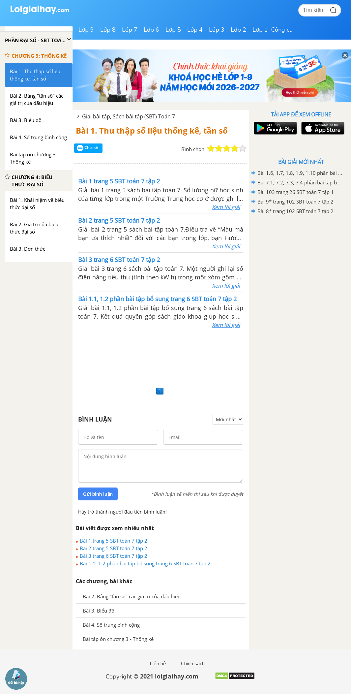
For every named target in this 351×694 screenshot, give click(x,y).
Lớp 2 (238, 30)
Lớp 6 (151, 30)
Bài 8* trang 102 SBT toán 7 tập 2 (295, 211)
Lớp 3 (216, 30)
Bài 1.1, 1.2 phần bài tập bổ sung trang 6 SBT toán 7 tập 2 (145, 563)
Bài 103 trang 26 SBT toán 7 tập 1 (295, 192)
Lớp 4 (195, 30)
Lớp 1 (260, 30)
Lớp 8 (108, 30)
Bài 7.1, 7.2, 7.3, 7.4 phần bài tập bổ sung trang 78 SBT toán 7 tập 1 (299, 182)
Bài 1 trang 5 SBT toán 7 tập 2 (113, 540)
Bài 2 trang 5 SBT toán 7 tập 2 (113, 548)
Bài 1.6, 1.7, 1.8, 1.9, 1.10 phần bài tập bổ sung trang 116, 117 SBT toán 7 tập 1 (299, 173)
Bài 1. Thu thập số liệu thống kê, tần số (152, 130)
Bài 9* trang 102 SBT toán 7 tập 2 (295, 201)
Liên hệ (158, 663)
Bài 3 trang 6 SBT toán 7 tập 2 (113, 555)
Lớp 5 (173, 30)
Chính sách (193, 663)
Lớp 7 (129, 30)
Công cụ (282, 30)
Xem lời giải (226, 207)
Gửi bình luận (98, 494)
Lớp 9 (86, 30)
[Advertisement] (160, 358)
